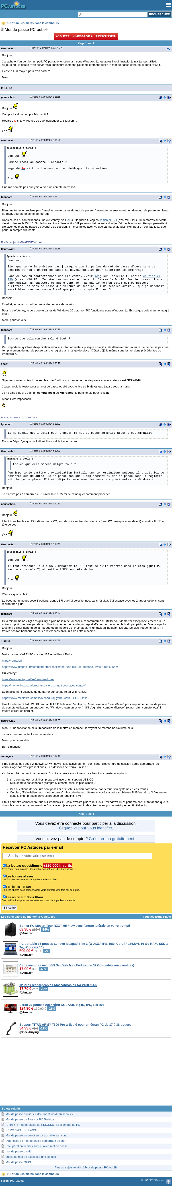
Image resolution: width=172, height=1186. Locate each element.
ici (68, 220)
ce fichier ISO (108, 220)
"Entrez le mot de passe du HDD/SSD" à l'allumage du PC (43, 1124)
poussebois (8, 97)
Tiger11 (5, 640)
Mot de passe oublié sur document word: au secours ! (40, 1114)
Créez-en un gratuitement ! (113, 839)
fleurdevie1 (8, 48)
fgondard (6, 196)
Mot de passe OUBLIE (20, 1162)
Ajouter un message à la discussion (86, 36)
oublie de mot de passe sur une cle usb (31, 1156)
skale (4, 363)
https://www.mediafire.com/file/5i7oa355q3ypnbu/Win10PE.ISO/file (44, 698)
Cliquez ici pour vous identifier (85, 828)
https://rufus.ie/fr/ (13, 660)
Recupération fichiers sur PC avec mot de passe (37, 1146)
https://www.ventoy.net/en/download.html (28, 679)
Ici (89, 627)
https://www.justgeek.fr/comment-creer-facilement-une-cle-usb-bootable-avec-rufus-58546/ (60, 666)
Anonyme (7, 756)
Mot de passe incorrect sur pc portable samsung (36, 1135)
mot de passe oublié (18, 1151)
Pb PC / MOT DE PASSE (22, 1130)
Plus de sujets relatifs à (86, 1167)
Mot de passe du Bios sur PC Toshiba (30, 1119)
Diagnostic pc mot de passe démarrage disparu (36, 1140)
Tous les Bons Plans (157, 916)
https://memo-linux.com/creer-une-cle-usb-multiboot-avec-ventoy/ (44, 685)
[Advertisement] (86, 1074)
